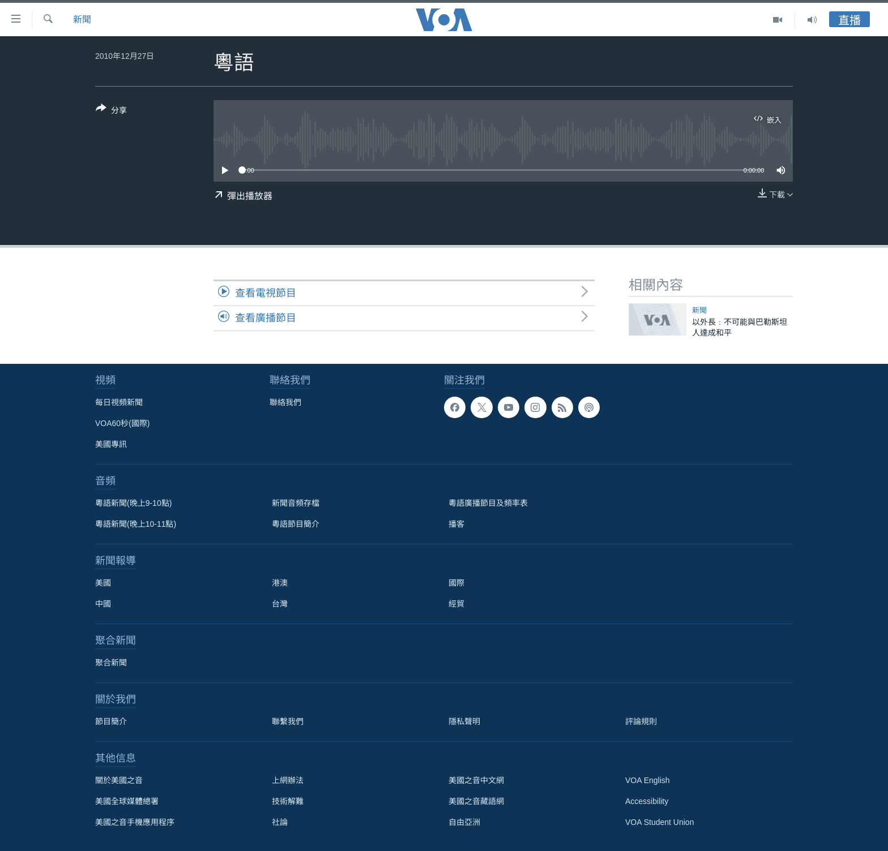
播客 (456, 523)
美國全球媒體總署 (127, 801)
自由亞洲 (464, 822)
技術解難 (288, 801)
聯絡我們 (285, 402)
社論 (280, 822)
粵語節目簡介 (295, 523)
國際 (456, 582)
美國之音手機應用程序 (134, 822)
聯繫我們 (288, 721)
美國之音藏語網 (476, 801)
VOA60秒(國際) (122, 423)
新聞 (82, 19)
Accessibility (646, 801)
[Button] (111, 111)
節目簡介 (111, 721)
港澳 (280, 582)
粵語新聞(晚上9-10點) (133, 503)
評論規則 (641, 721)
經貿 (456, 603)
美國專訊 (111, 444)
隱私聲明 (464, 721)
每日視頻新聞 (119, 402)
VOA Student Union (659, 822)
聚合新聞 (111, 662)
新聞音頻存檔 (295, 503)
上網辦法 (288, 780)
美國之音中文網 (476, 780)
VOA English (647, 780)
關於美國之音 (119, 780)
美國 (103, 582)
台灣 (280, 603)
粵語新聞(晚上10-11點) (135, 523)
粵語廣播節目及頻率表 (488, 503)
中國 (103, 603)
